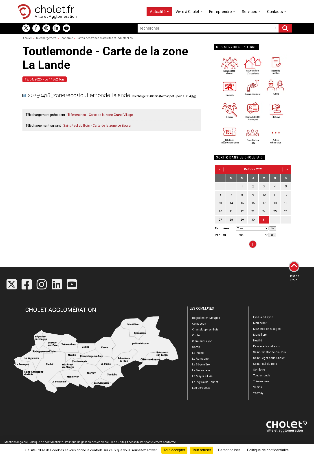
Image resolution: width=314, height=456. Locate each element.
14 (231, 203)
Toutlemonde (261, 375)
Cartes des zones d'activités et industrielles (105, 38)
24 (264, 211)
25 (275, 211)
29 (242, 219)
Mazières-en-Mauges (267, 328)
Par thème (222, 228)
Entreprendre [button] (222, 11)
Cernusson (199, 323)
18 (275, 203)
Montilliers (260, 334)
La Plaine (198, 352)
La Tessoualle (201, 370)
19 (285, 203)
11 (275, 194)
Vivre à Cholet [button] (189, 11)
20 (220, 211)
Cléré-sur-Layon (202, 341)
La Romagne (200, 358)
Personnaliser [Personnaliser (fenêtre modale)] (229, 450)
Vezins (257, 387)
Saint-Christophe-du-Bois (269, 352)
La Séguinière (201, 364)
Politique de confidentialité (46, 442)
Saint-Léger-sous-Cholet (269, 358)
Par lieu (220, 235)
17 (264, 203)
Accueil (27, 38)
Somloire (259, 369)
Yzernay (258, 393)
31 (264, 219)
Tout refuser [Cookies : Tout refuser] (201, 450)
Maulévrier (259, 323)
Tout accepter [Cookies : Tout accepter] (174, 450)
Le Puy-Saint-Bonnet (205, 382)
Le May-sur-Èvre (202, 376)
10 (264, 194)
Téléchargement (46, 38)
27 (220, 219)
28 (231, 219)
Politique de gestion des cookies (86, 442)
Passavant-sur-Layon (266, 346)
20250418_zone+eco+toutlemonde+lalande (79, 95)
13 (220, 203)
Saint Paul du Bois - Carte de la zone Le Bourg (97, 126)
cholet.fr (54, 9)
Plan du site (117, 442)
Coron (196, 347)
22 (242, 211)
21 (231, 211)
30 (253, 219)
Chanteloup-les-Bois (205, 329)
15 (242, 203)
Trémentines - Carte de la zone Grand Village (100, 115)
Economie (66, 38)
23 (253, 211)
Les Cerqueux (201, 387)
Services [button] (251, 11)
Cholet (196, 335)
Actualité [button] (159, 11)
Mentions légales (15, 442)
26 (285, 211)
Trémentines (261, 381)
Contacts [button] (276, 11)
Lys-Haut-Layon (263, 317)
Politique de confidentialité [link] (268, 450)
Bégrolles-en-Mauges (206, 317)
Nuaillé (257, 340)
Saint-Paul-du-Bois (265, 363)
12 (285, 194)
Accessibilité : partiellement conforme (151, 442)
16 (253, 203)
